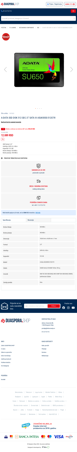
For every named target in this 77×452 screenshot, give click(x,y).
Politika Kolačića (5, 362)
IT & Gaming (12, 27)
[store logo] (10, 4)
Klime (60, 392)
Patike (50, 396)
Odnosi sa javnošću (6, 352)
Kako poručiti (45, 345)
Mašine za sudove (33, 401)
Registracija (58, 4)
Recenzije (31, 220)
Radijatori (18, 396)
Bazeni (15, 410)
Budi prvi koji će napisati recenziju (11, 122)
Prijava (51, 4)
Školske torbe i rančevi (21, 405)
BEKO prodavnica (58, 405)
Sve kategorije (5, 365)
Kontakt (3, 379)
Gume (14, 401)
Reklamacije (45, 355)
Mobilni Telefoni (50, 392)
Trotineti (29, 410)
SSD (38, 27)
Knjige (37, 410)
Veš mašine (42, 414)
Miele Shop (58, 396)
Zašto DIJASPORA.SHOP (7, 345)
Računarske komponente (26, 27)
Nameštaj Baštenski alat (49, 410)
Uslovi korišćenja (5, 355)
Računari (22, 401)
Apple (43, 396)
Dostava (44, 352)
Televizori (29, 392)
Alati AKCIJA (53, 414)
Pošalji (53, 305)
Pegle (62, 410)
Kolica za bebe (46, 401)
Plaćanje (44, 348)
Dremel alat (34, 405)
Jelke (22, 410)
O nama (3, 348)
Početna (3, 27)
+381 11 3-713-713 (39, 205)
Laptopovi (35, 396)
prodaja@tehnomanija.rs (48, 328)
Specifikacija (7, 220)
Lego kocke (38, 392)
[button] (5, 69)
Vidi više (37, 213)
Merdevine (32, 414)
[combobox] (38, 18)
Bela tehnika (19, 392)
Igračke (26, 396)
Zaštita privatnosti (6, 358)
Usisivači (23, 414)
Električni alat (45, 405)
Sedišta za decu (59, 401)
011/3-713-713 (6, 11)
